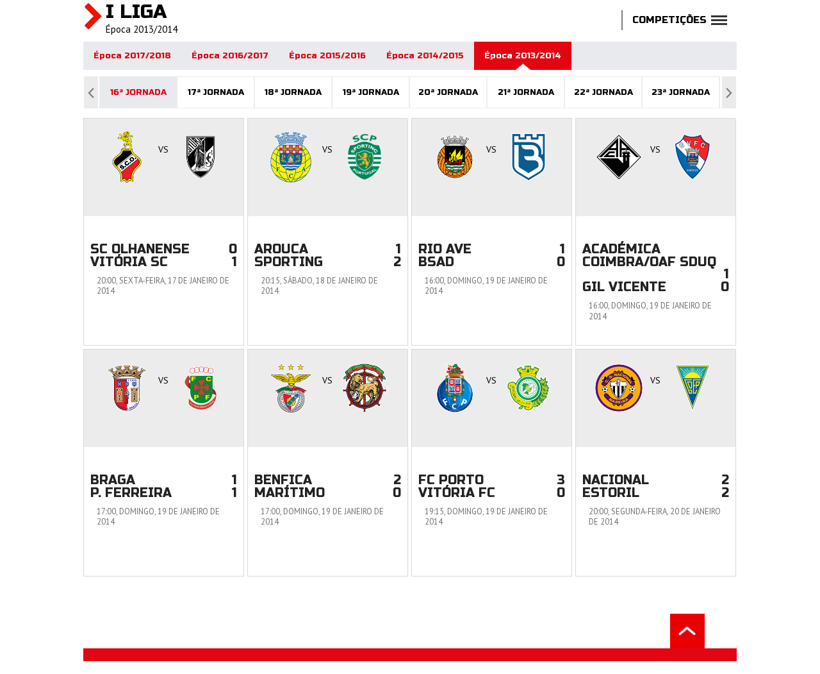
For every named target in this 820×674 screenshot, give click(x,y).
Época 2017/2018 (132, 56)
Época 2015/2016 (327, 56)
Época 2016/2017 (230, 56)
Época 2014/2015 (425, 56)
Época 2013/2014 (522, 56)
